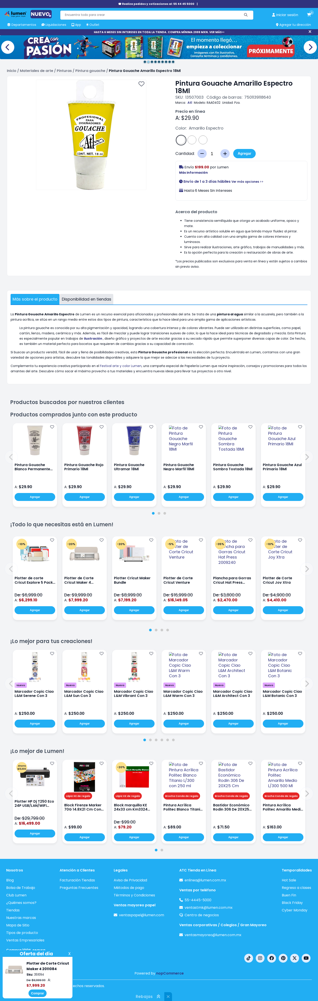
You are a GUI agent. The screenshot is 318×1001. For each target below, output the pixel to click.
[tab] (153, 513)
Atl (189, 102)
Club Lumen (16, 895)
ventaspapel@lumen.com (141, 915)
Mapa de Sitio (17, 925)
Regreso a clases (296, 887)
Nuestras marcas (21, 917)
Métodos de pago (129, 887)
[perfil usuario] (285, 15)
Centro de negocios (202, 915)
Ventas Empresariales (25, 940)
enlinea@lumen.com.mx (205, 880)
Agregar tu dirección (293, 25)
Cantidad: (185, 153)
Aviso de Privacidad (130, 880)
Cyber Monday (294, 910)
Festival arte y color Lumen (121, 366)
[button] (11, 457)
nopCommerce (170, 973)
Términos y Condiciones (134, 895)
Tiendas (13, 910)
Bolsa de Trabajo (20, 887)
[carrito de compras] (309, 15)
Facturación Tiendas (77, 880)
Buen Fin (289, 895)
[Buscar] (246, 15)
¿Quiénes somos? (21, 902)
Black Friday (292, 902)
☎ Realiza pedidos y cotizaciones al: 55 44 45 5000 (156, 4)
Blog (10, 880)
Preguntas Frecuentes (79, 887)
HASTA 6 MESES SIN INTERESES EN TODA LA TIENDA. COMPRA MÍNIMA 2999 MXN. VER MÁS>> (159, 32)
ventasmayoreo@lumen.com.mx (213, 934)
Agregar (244, 153)
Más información (193, 172)
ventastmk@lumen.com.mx (209, 907)
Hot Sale (289, 880)
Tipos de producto (22, 932)
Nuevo (20, 685)
